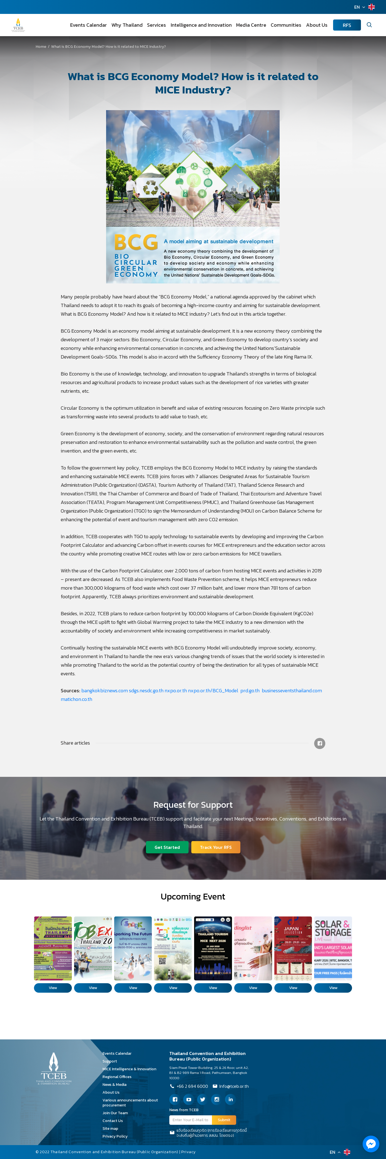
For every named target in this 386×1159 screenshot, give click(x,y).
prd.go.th (250, 690)
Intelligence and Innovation (201, 25)
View (53, 988)
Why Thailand (127, 25)
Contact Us (114, 1121)
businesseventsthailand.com (292, 690)
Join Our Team (117, 1113)
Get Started (167, 847)
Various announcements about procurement (130, 1102)
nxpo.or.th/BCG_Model (213, 690)
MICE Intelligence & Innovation (131, 1069)
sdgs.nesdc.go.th (146, 690)
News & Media (116, 1085)
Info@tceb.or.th (230, 1086)
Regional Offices (118, 1077)
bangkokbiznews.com (104, 690)
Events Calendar (89, 25)
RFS (347, 25)
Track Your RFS (216, 847)
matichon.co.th (76, 699)
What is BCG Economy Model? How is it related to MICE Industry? (69, 47)
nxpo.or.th (176, 690)
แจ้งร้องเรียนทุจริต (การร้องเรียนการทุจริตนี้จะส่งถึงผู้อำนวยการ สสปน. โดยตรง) (208, 1133)
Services (157, 25)
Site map (112, 1128)
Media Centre (251, 25)
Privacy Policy (116, 1136)
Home (41, 47)
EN (357, 7)
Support (111, 1061)
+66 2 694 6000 (188, 1086)
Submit (224, 1120)
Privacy (188, 1152)
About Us (317, 25)
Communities (286, 25)
